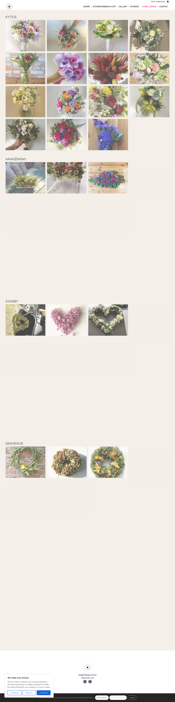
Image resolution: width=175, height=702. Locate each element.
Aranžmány (16, 159)
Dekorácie (14, 443)
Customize (15, 693)
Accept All (43, 693)
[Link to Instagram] (167, 1)
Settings (132, 697)
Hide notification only (118, 697)
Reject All (29, 693)
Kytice (11, 17)
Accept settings (102, 697)
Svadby (12, 301)
